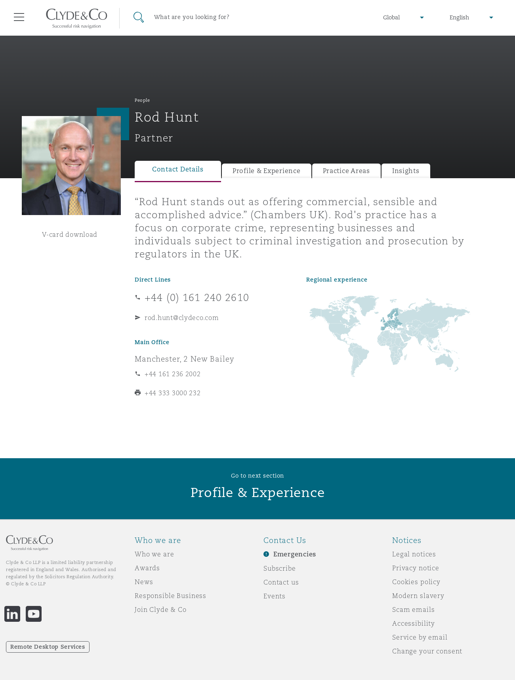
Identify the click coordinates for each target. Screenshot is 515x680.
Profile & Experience (267, 171)
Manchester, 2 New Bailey (185, 359)
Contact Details (178, 169)
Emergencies (294, 554)
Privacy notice (415, 568)
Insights (406, 171)
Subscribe (279, 568)
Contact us (281, 582)
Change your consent (427, 651)
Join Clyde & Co (161, 609)
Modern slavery (418, 596)
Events (274, 596)
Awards (147, 568)
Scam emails (413, 609)
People (142, 100)
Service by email (420, 637)
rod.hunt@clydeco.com (182, 318)
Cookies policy (416, 582)
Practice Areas (346, 171)
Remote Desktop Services (47, 646)
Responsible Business (170, 596)
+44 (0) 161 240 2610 (197, 297)
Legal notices (414, 554)
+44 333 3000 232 (173, 393)
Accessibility (413, 623)
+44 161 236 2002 (173, 374)
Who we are (154, 554)
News (144, 582)
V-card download (69, 234)
